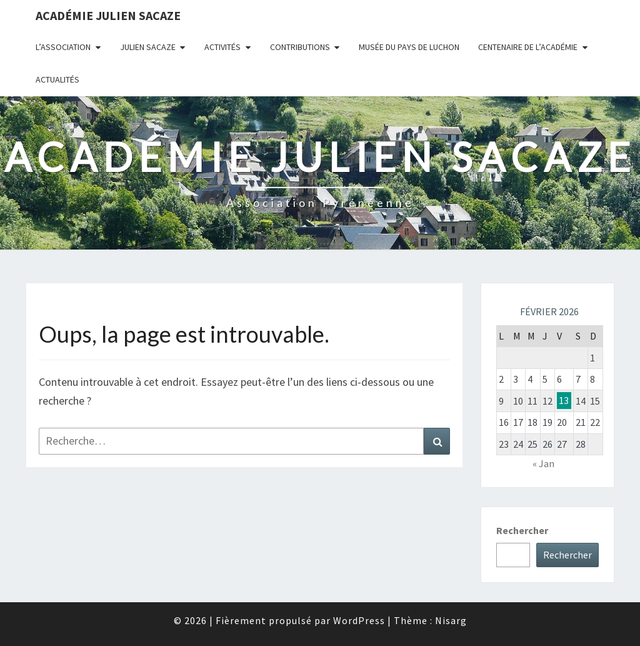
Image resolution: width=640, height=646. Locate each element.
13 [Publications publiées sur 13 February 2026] (564, 401)
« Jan (543, 463)
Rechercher (522, 530)
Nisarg (451, 620)
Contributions (300, 47)
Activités (222, 47)
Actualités (57, 79)
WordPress (359, 620)
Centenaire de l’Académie (528, 47)
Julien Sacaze (148, 47)
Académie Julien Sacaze (108, 15)
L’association (63, 47)
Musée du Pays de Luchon (409, 47)
